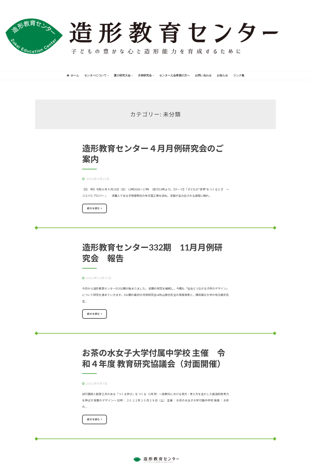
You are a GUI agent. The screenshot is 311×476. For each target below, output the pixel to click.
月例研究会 (145, 75)
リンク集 (238, 75)
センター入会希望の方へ (174, 75)
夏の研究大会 (122, 75)
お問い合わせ (203, 75)
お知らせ (222, 75)
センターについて (95, 75)
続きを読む (93, 208)
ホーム (73, 75)
